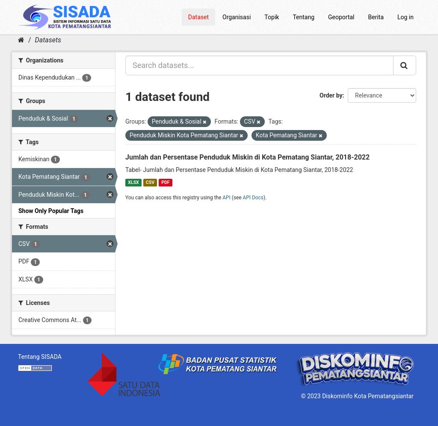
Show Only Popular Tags (50, 210)
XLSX (133, 182)
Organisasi (236, 17)
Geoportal (341, 17)
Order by (331, 95)
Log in (405, 17)
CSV (150, 182)
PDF (165, 182)
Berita (376, 17)
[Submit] (404, 65)
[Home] (21, 40)
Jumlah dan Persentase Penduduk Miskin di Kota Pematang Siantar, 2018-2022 (247, 157)
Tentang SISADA (40, 356)
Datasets (48, 40)
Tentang (303, 17)
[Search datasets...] (259, 65)
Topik (271, 17)
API (226, 198)
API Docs (253, 198)
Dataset (198, 17)
